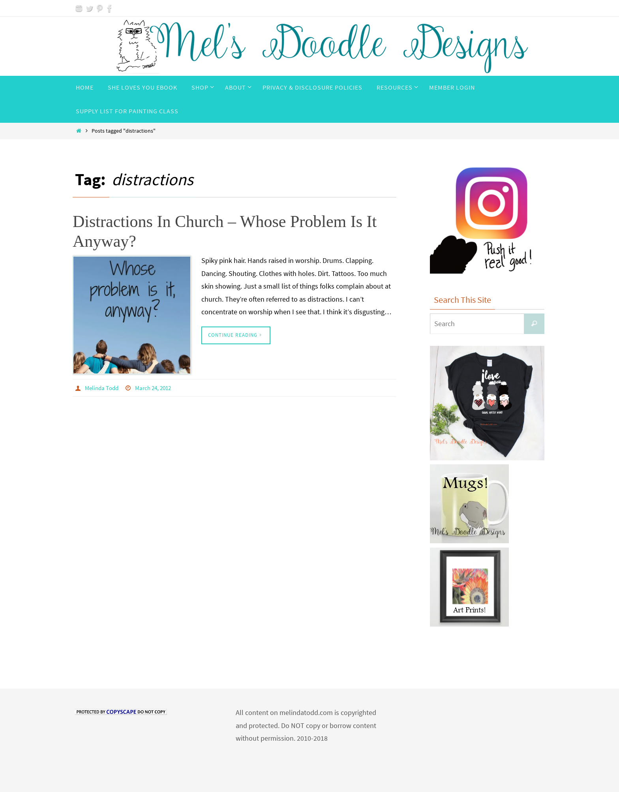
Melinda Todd (103, 388)
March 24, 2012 (157, 388)
